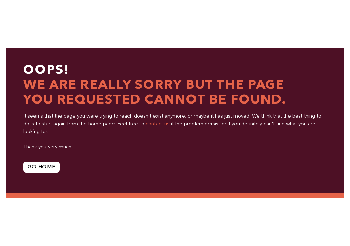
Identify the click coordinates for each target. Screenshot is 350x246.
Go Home (41, 167)
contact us (158, 124)
